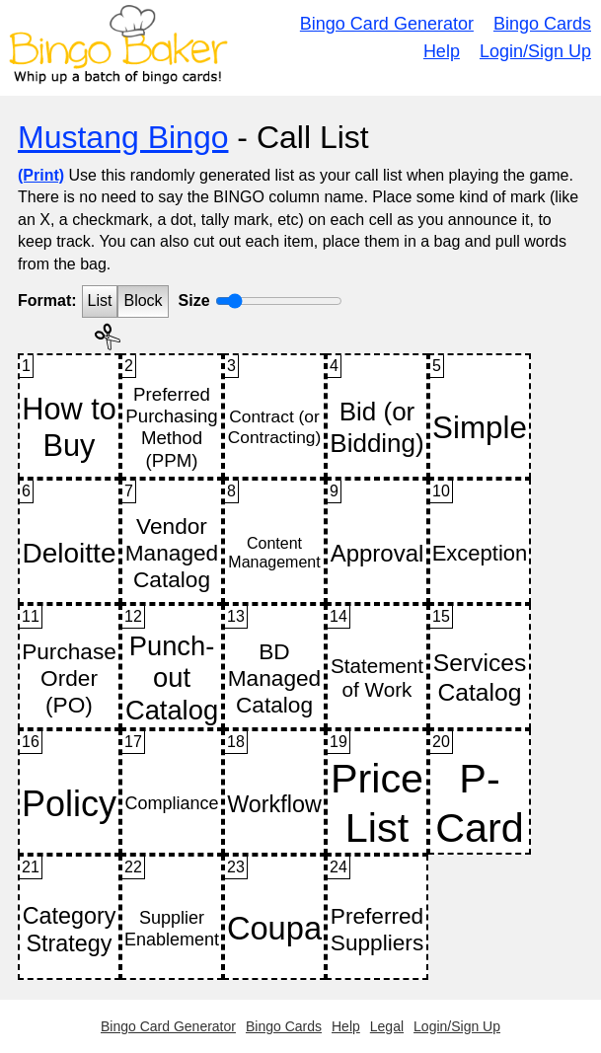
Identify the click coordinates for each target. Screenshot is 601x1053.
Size (194, 300)
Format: (47, 300)
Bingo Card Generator (387, 24)
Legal (387, 1026)
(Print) (41, 175)
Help (441, 51)
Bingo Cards (542, 24)
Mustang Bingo (123, 137)
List (100, 300)
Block (142, 300)
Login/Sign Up (535, 51)
